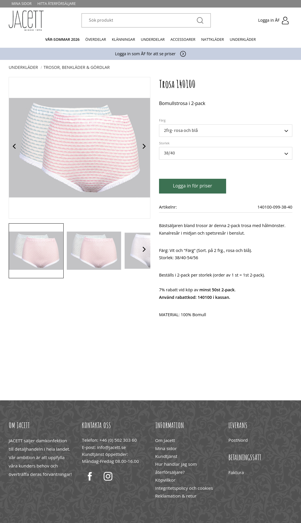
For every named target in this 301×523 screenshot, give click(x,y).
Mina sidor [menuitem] (22, 3)
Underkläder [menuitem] (243, 39)
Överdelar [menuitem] (95, 39)
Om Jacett (165, 440)
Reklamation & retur (176, 496)
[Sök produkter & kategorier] (143, 20)
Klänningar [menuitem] (123, 39)
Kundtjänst (166, 456)
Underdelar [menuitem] (153, 39)
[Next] (144, 147)
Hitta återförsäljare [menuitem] (56, 3)
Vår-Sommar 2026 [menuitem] (62, 39)
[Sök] (200, 20)
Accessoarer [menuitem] (182, 39)
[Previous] (15, 147)
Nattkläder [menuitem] (212, 39)
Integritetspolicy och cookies (184, 488)
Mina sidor (166, 448)
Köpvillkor (165, 480)
